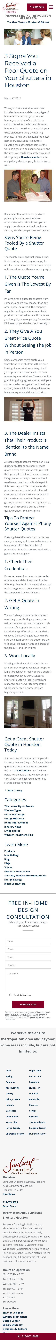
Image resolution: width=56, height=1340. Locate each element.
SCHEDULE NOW (28, 1004)
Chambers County (15, 1133)
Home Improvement (16, 822)
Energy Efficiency (14, 818)
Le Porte (33, 1093)
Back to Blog (13, 790)
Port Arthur (35, 1076)
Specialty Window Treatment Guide (25, 875)
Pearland (10, 1082)
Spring (9, 1076)
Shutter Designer (13, 1312)
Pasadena (34, 1082)
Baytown (33, 1116)
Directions (9, 1194)
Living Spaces (12, 830)
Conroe (33, 1110)
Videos (8, 867)
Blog (7, 859)
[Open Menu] (50, 7)
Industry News (12, 826)
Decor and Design (14, 814)
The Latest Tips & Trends (19, 806)
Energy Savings (13, 879)
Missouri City (12, 1087)
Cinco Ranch (12, 1116)
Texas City (11, 1122)
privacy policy (36, 1017)
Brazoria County (37, 1128)
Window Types (12, 810)
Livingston (34, 1087)
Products (9, 851)
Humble (10, 1105)
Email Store (9, 1206)
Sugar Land (35, 1070)
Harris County (13, 1128)
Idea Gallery (11, 855)
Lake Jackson (13, 1099)
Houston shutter (30, 157)
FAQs (7, 863)
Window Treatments (15, 1316)
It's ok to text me (22, 995)
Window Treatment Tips (18, 834)
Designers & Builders (15, 1329)
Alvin (8, 1070)
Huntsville (34, 1099)
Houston (33, 1105)
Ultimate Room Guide (17, 871)
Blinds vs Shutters (14, 883)
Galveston (11, 1110)
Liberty (9, 1093)
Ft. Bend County (37, 1133)
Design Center (11, 1320)
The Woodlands (37, 1122)
